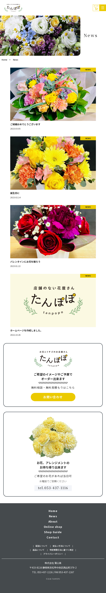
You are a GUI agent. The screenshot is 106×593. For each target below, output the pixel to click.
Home (4, 59)
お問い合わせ (53, 397)
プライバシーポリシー (53, 553)
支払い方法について (61, 545)
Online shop (53, 527)
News (53, 516)
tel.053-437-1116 (53, 487)
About (53, 521)
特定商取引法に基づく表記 (61, 549)
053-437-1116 (45, 572)
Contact (53, 537)
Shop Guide (53, 532)
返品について (38, 549)
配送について (41, 545)
